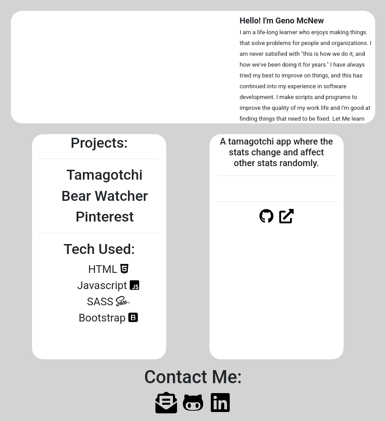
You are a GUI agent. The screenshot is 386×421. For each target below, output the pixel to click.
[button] (28, 67)
